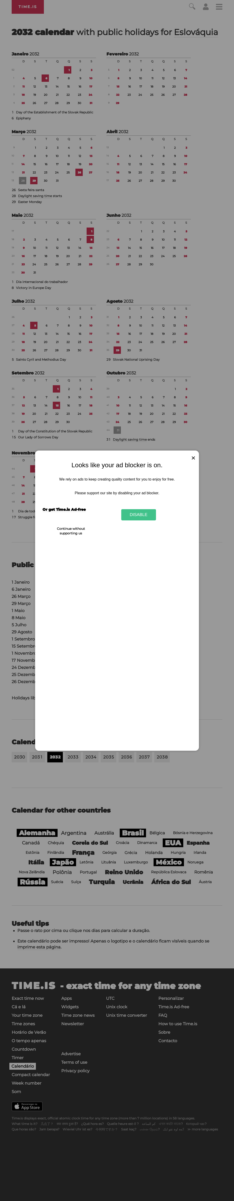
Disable (139, 514)
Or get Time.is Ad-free (64, 509)
